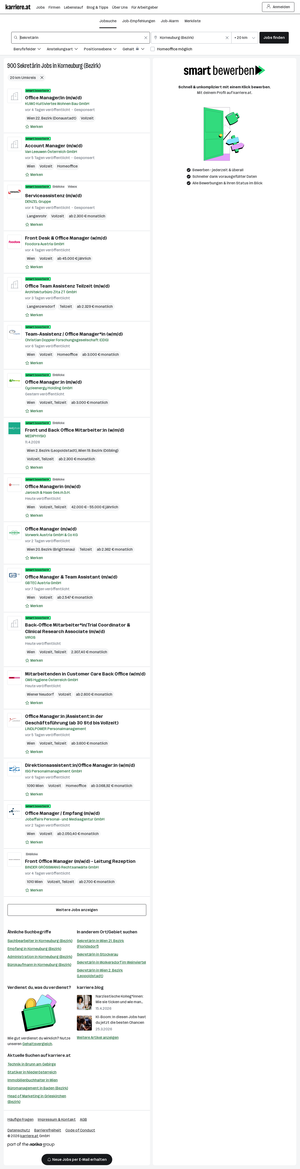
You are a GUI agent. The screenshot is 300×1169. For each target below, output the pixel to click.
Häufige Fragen (21, 1119)
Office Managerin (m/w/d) (52, 486)
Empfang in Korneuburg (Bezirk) (34, 948)
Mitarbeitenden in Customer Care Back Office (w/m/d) (85, 674)
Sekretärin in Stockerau (97, 954)
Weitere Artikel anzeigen (98, 1037)
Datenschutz (19, 1130)
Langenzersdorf (41, 306)
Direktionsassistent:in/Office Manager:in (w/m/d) (80, 765)
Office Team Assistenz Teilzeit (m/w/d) (67, 286)
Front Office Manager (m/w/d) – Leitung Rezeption (80, 861)
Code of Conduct (80, 1130)
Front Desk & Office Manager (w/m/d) (66, 238)
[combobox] (80, 38)
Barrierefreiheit (47, 1130)
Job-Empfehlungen (138, 21)
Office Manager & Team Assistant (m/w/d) (71, 577)
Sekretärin (28, 66)
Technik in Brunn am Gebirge (32, 1064)
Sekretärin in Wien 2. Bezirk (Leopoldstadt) (100, 973)
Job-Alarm (170, 21)
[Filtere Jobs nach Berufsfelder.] (30, 50)
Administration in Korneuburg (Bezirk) (40, 956)
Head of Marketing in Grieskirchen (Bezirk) (37, 1099)
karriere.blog (90, 987)
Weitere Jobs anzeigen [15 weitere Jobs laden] (77, 910)
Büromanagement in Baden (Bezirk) (38, 1088)
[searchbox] (80, 38)
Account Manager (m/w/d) (53, 145)
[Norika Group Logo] (31, 1145)
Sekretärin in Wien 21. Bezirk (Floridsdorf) (100, 944)
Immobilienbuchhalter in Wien (33, 1080)
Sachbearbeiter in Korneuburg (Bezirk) (40, 941)
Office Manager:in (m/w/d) (53, 382)
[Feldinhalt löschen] (146, 38)
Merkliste (192, 21)
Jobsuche (107, 21)
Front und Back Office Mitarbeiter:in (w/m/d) (74, 430)
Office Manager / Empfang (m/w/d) (62, 813)
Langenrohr (37, 216)
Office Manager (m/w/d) (50, 529)
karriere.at (59, 1055)
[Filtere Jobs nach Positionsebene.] (103, 50)
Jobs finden (274, 37)
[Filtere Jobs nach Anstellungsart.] (65, 50)
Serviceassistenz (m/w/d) (53, 195)
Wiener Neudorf (40, 694)
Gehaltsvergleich (37, 1044)
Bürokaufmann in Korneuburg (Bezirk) (39, 964)
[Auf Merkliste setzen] (34, 127)
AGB (83, 1119)
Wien (31, 166)
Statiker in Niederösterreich (32, 1072)
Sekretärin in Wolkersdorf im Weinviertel (111, 962)
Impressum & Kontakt (57, 1119)
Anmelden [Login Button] (278, 7)
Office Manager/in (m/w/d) (53, 97)
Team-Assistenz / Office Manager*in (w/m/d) (74, 334)
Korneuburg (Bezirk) (79, 66)
